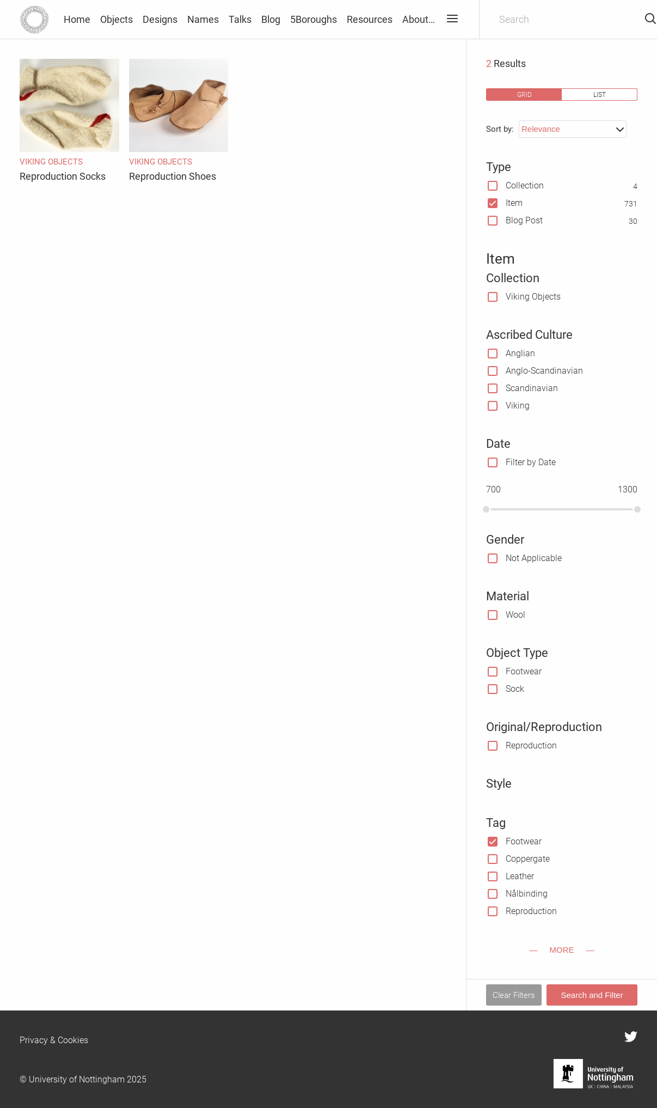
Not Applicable (534, 558)
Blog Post (524, 220)
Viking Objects (533, 296)
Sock (515, 689)
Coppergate (528, 859)
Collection (525, 185)
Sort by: (500, 129)
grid (524, 94)
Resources (369, 19)
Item (514, 203)
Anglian (520, 353)
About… (418, 19)
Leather (520, 876)
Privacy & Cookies (54, 1040)
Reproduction (531, 745)
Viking (518, 405)
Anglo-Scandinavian (544, 371)
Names (203, 19)
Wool (515, 615)
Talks (240, 19)
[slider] (486, 509)
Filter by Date (531, 462)
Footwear (524, 671)
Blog (270, 19)
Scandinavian (532, 388)
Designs (160, 19)
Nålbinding (527, 893)
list (599, 94)
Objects (116, 19)
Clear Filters (514, 995)
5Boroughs (313, 19)
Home (77, 19)
